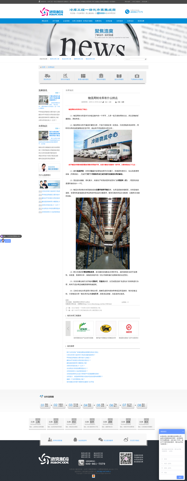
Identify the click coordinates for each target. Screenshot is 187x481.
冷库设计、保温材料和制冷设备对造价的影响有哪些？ (85, 376)
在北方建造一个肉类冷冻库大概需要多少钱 (86, 308)
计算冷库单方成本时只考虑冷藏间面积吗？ (54, 98)
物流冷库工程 (90, 59)
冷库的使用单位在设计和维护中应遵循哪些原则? (83, 374)
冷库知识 (130, 21)
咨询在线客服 (57, 440)
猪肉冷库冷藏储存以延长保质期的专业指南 (49, 147)
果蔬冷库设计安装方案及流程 (48, 156)
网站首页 (45, 21)
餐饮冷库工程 (85, 457)
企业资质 (66, 21)
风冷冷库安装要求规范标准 (48, 153)
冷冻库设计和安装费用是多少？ (49, 209)
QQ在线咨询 (82, 440)
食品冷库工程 (66, 59)
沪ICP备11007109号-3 (104, 471)
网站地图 (127, 1)
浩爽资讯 (98, 21)
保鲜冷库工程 (78, 59)
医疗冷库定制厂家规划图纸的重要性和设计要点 (54, 133)
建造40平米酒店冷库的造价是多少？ (49, 115)
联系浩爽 (144, 1)
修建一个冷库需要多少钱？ (76, 379)
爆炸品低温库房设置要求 (47, 158)
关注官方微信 (134, 440)
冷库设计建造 (88, 21)
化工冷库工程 (98, 457)
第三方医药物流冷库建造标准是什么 (49, 150)
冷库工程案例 (136, 1)
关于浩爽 (55, 21)
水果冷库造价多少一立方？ (48, 120)
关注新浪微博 (108, 440)
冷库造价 (119, 21)
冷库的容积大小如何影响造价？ (49, 212)
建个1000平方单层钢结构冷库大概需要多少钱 (87, 310)
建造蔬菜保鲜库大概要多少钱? (49, 117)
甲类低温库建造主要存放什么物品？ (49, 112)
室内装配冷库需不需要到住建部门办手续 (80, 382)
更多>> (57, 93)
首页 (43, 67)
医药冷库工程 (54, 59)
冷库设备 (109, 21)
